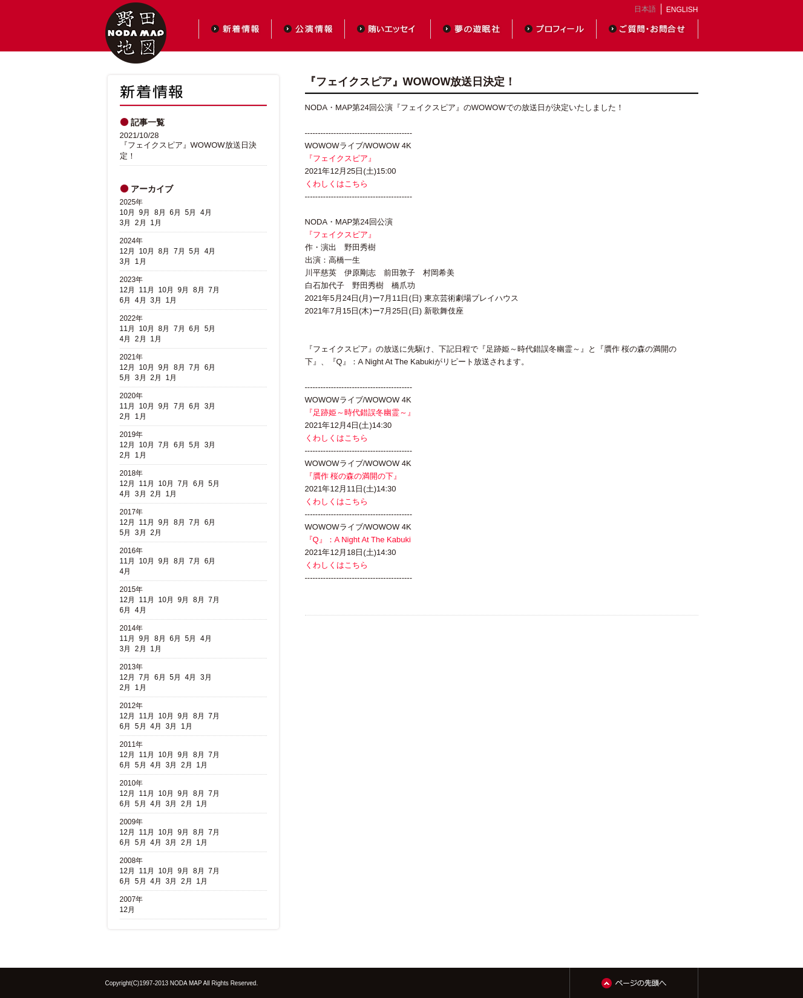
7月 (179, 251)
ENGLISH (682, 9)
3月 (125, 222)
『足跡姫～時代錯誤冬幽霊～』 (360, 412)
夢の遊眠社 (472, 29)
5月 (191, 212)
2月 (140, 222)
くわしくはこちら (336, 183)
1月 (156, 222)
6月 (175, 212)
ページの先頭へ (633, 983)
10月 (127, 212)
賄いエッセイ (388, 29)
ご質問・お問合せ (647, 29)
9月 (145, 212)
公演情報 (308, 29)
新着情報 (235, 29)
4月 (206, 212)
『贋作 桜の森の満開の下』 (353, 476)
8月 (160, 212)
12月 (127, 251)
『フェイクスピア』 (340, 158)
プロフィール (555, 29)
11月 (146, 290)
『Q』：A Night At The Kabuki (358, 539)
